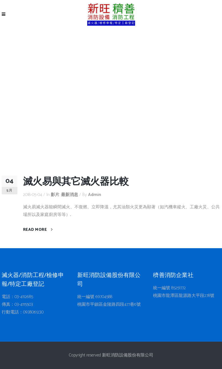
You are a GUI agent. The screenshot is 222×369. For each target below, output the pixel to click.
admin (94, 194)
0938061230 (33, 312)
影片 (55, 194)
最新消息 (69, 194)
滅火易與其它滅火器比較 (76, 182)
